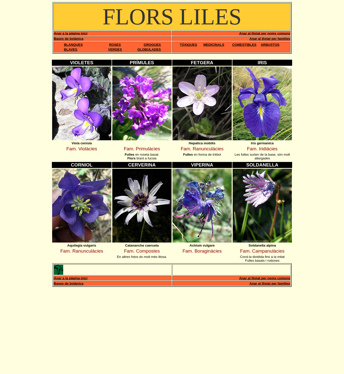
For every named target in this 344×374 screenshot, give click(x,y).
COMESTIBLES (244, 45)
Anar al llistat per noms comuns (264, 33)
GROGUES (152, 45)
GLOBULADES (149, 49)
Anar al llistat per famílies (270, 39)
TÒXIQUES (188, 45)
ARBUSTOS (270, 45)
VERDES (115, 49)
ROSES (115, 45)
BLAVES (70, 49)
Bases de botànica (68, 39)
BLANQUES (73, 45)
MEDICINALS (213, 45)
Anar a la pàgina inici (70, 33)
